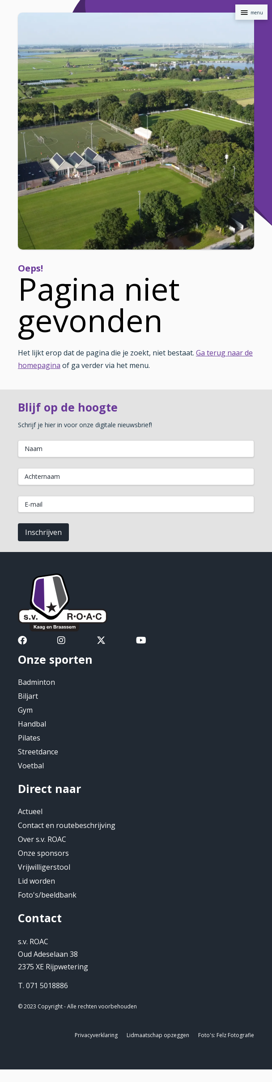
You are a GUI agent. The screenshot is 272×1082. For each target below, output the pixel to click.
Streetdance (38, 752)
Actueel (30, 811)
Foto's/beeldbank (47, 895)
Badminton (36, 682)
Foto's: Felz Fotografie (226, 1035)
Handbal (32, 724)
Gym (25, 710)
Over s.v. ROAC (42, 839)
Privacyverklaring (96, 1035)
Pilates (29, 738)
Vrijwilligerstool (44, 867)
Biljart (28, 696)
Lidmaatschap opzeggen (158, 1035)
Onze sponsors (43, 853)
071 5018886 (47, 985)
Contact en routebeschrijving (66, 825)
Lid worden (36, 881)
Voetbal (31, 766)
